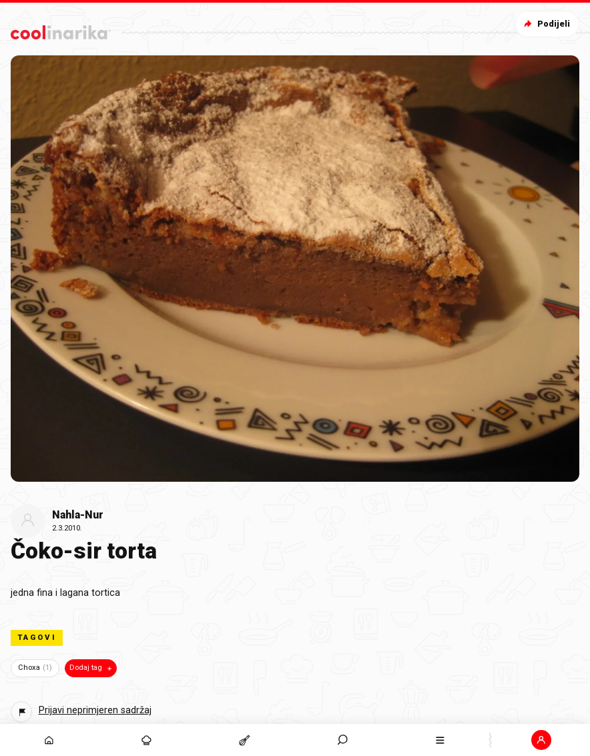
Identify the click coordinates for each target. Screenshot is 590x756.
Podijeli (545, 23)
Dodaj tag (91, 668)
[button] (542, 740)
